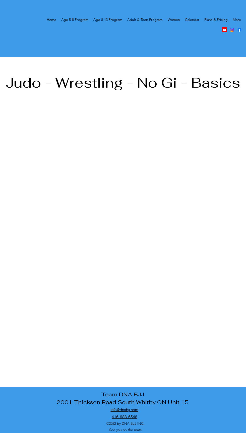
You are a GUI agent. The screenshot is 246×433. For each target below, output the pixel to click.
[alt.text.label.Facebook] (239, 29)
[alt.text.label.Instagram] (231, 29)
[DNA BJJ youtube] (224, 29)
